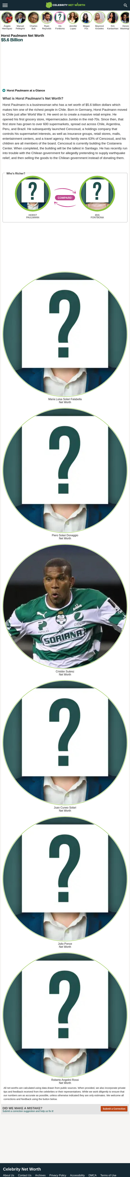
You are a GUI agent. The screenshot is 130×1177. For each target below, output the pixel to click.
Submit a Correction (114, 1108)
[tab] (65, 92)
